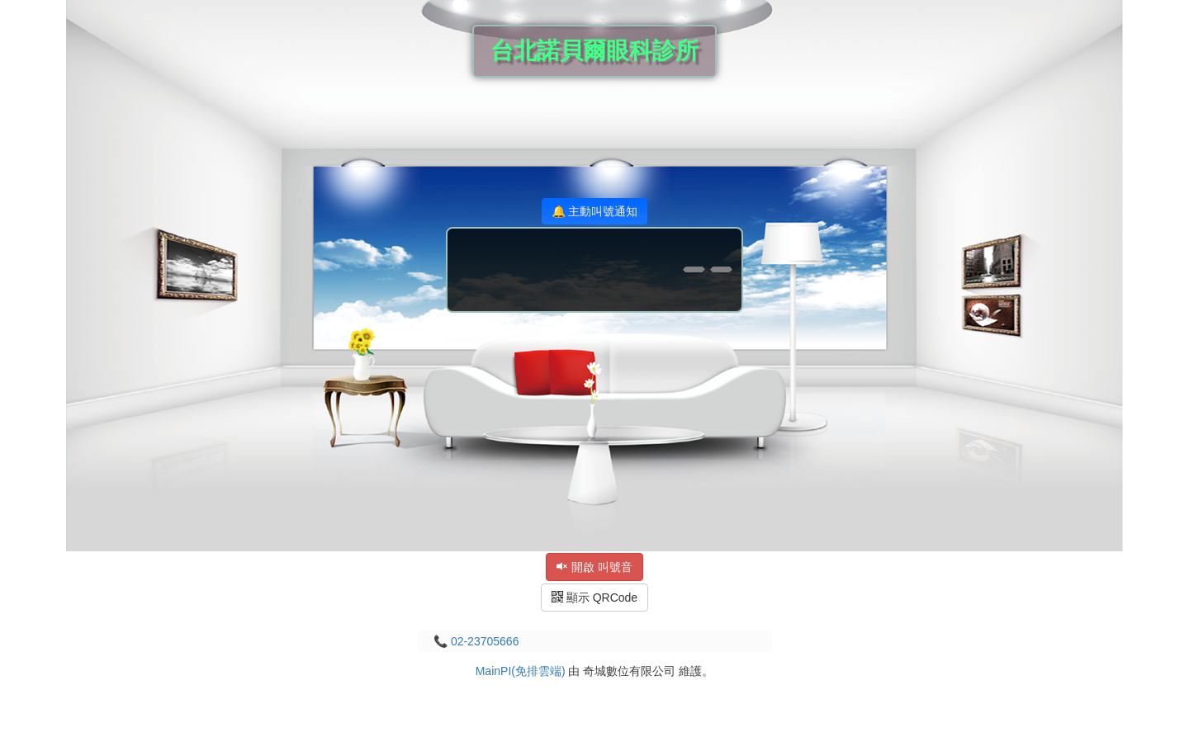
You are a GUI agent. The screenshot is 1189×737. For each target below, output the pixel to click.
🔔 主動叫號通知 (595, 211)
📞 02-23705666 (476, 641)
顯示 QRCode (594, 597)
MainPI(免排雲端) (521, 671)
